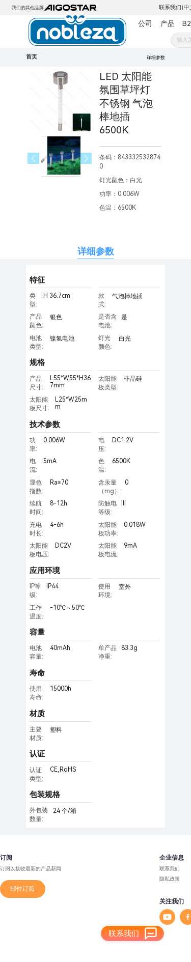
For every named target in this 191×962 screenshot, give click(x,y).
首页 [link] (31, 56)
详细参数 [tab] (95, 251)
